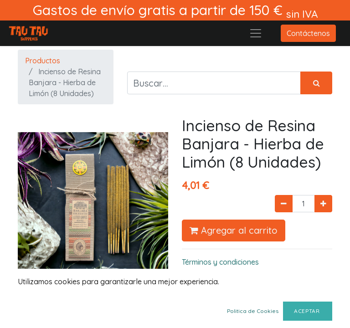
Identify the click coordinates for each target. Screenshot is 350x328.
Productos (42, 60)
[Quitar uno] (284, 203)
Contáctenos (308, 33)
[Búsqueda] (316, 83)
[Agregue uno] (323, 203)
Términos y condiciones (220, 261)
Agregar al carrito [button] (234, 230)
